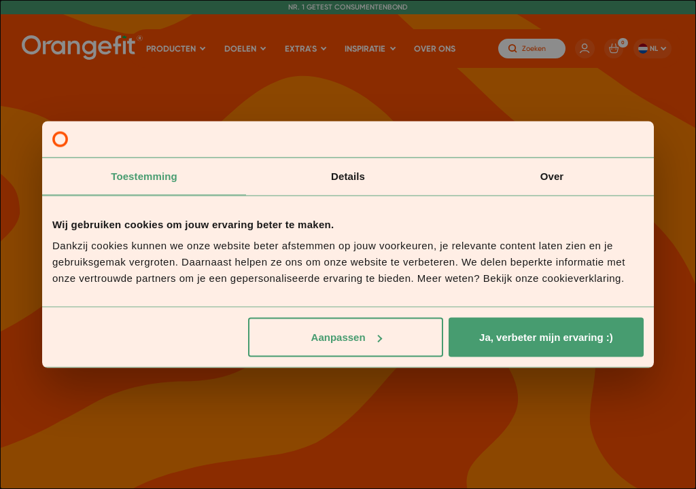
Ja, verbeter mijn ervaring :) (546, 337)
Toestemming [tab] (144, 175)
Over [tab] (552, 175)
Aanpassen (346, 337)
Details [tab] (348, 175)
